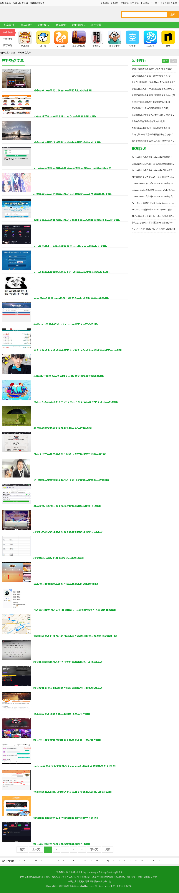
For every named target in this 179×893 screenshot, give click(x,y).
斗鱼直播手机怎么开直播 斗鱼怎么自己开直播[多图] (64, 116)
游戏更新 (125, 3)
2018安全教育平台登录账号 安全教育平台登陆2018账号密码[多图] (72, 168)
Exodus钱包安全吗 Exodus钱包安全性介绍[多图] (154, 164)
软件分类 (110, 872)
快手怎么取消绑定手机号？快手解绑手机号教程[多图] (65, 584)
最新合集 (164, 3)
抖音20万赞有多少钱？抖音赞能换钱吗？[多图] (61, 844)
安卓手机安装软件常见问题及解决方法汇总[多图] (63, 428)
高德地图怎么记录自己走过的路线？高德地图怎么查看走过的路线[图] (75, 636)
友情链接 (90, 872)
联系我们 (60, 872)
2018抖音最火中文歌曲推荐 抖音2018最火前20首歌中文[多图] (70, 246)
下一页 (94, 849)
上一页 (36, 849)
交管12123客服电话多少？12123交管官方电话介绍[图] (65, 324)
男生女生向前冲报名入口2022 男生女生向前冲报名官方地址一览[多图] (75, 402)
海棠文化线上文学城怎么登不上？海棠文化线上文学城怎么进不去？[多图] (78, 350)
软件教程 (77, 24)
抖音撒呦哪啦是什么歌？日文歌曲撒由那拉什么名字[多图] (68, 662)
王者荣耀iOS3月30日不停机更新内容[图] (150, 108)
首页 (13, 53)
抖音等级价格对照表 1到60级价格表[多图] (58, 558)
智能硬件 (61, 24)
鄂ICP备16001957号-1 (123, 886)
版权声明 (70, 872)
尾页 (107, 849)
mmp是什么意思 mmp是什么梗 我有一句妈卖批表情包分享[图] (71, 298)
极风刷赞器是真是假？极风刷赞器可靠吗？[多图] (154, 76)
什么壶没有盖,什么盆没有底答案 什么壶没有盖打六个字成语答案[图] (74, 610)
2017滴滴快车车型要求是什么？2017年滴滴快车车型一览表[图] (71, 480)
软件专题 (96, 24)
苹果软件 (26, 24)
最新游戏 (105, 3)
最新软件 (115, 3)
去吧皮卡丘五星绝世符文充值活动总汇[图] (151, 102)
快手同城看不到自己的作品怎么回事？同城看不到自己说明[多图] (72, 792)
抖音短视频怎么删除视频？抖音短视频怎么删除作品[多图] (68, 688)
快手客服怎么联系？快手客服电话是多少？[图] (61, 714)
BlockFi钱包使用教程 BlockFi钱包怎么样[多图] (153, 229)
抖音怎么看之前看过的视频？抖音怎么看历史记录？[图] (67, 740)
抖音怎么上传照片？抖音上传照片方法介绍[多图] (63, 90)
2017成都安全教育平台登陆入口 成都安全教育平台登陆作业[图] (71, 272)
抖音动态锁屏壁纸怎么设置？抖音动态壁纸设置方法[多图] (68, 532)
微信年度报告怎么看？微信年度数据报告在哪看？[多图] (67, 506)
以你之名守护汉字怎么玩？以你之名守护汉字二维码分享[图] (69, 454)
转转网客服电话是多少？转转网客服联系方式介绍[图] (65, 818)
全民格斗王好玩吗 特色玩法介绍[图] (148, 121)
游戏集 (119, 872)
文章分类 (100, 872)
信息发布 (80, 872)
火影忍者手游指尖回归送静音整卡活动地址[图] (153, 95)
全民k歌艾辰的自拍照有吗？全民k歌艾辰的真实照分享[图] (68, 376)
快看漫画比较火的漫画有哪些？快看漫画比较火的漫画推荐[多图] (72, 194)
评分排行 (154, 3)
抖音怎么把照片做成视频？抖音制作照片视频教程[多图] (67, 142)
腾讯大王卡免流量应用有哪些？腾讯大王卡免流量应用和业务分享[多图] (76, 220)
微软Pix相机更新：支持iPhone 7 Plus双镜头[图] (153, 82)
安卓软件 (8, 24)
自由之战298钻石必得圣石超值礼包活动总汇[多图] (155, 134)
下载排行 (145, 3)
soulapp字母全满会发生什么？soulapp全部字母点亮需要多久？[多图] (74, 766)
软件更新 (135, 3)
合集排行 (174, 3)
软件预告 (43, 24)
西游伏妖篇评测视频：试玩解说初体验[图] (151, 128)
